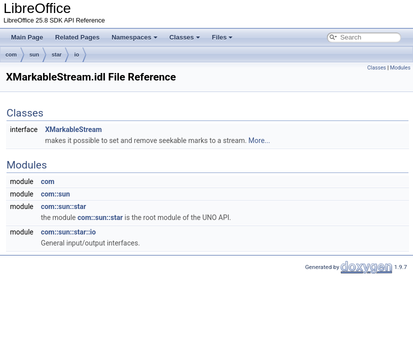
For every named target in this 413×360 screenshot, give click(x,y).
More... (259, 140)
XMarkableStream (73, 130)
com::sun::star (63, 206)
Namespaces (135, 37)
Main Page (27, 37)
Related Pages (77, 37)
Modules (400, 67)
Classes (185, 37)
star (57, 55)
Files (222, 37)
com (11, 55)
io (76, 55)
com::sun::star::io (68, 232)
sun (35, 55)
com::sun (55, 194)
